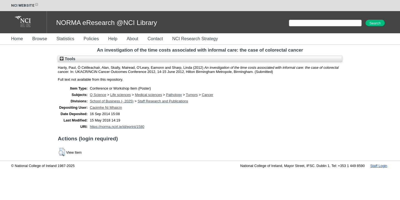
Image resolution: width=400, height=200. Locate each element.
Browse (39, 38)
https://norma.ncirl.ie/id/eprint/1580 (117, 127)
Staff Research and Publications (163, 101)
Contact (155, 38)
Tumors (192, 95)
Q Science (98, 95)
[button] (62, 152)
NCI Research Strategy (195, 38)
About (132, 38)
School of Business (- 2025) (111, 101)
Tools (67, 59)
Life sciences (120, 95)
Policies (91, 38)
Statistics (65, 38)
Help (112, 38)
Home (17, 38)
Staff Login (378, 166)
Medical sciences (148, 95)
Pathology (174, 95)
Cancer (207, 95)
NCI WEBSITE (25, 5)
